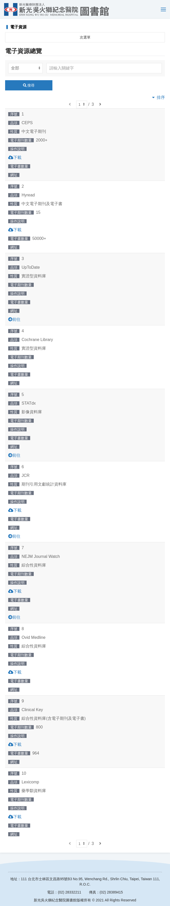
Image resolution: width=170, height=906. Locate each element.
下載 (17, 157)
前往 (16, 319)
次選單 (85, 37)
